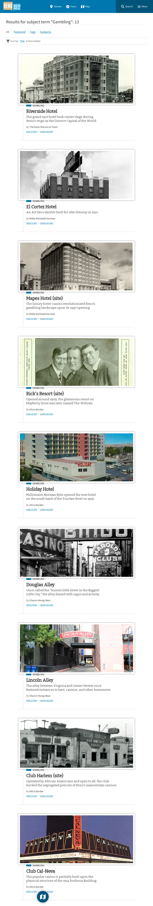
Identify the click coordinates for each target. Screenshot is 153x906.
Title (22, 41)
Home (10, 837)
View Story (20, 135)
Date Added (34, 41)
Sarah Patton (26, 735)
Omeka (23, 895)
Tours (71, 6)
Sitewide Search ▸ (16, 804)
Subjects (45, 32)
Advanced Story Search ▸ (20, 800)
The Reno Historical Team (33, 131)
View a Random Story (21, 874)
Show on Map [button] (35, 135)
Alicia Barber (96, 230)
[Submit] (142, 792)
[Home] (12, 6)
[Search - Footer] (76, 792)
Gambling (27, 105)
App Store (109, 819)
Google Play (134, 819)
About (10, 859)
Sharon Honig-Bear (99, 329)
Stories (55, 6)
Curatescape (36, 895)
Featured (19, 32)
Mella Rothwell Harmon (102, 127)
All (7, 32)
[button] (127, 6)
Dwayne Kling (42, 636)
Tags (33, 32)
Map (85, 6)
